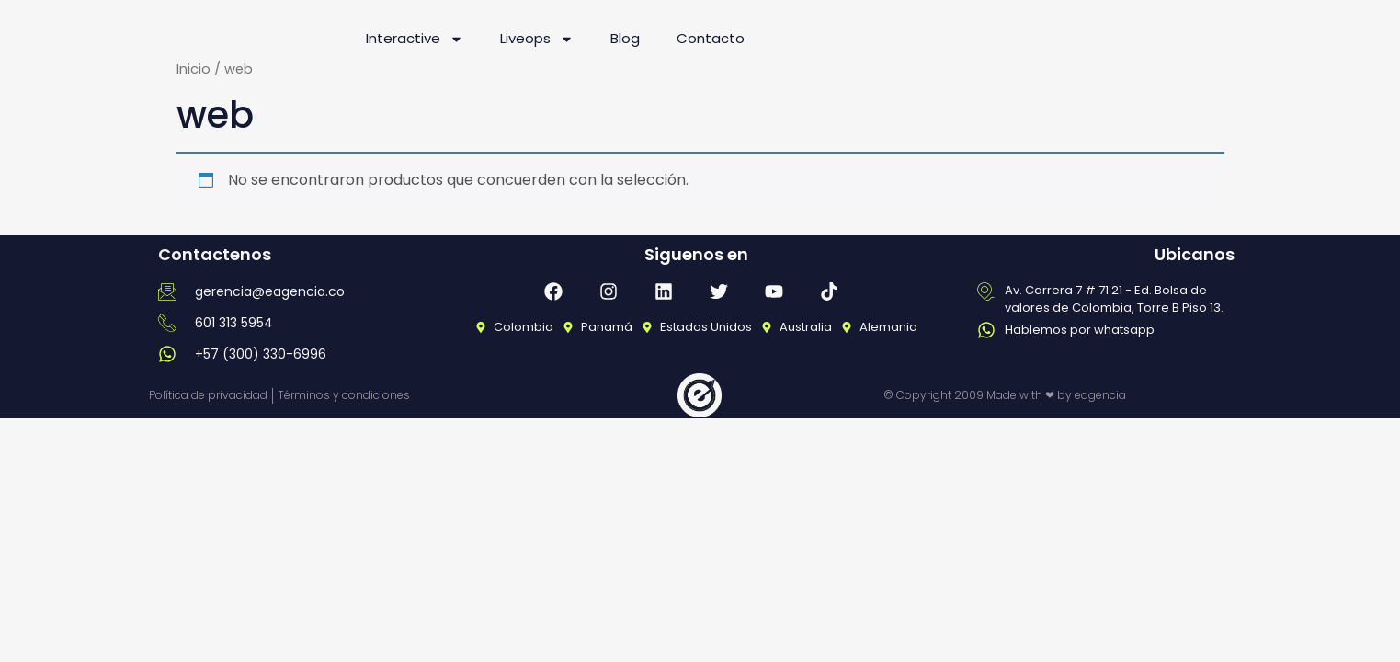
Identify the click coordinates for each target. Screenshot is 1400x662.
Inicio (193, 69)
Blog (625, 38)
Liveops (537, 39)
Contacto (711, 38)
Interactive (414, 39)
